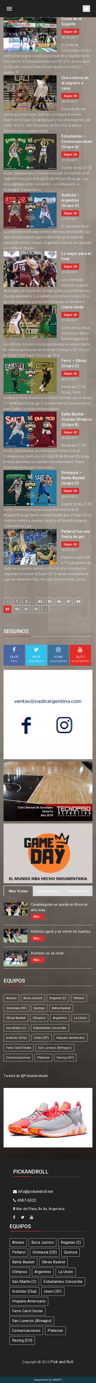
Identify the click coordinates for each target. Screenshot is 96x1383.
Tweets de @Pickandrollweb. (26, 1076)
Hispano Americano (70, 1037)
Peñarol (79, 998)
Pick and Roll (61, 1362)
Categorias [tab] (77, 891)
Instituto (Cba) (16, 1037)
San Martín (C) (16, 1028)
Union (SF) (41, 1037)
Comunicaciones (18, 1057)
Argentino (60, 1018)
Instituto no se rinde (47, 953)
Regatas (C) (57, 998)
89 (7, 609)
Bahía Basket (61, 1008)
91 (26, 609)
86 (59, 601)
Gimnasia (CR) (16, 1008)
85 (50, 601)
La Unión (80, 1018)
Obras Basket (16, 1018)
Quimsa (39, 1008)
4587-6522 (24, 1200)
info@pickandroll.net (33, 1191)
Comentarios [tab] (48, 891)
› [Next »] (45, 609)
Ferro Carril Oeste (18, 1047)
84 (40, 601)
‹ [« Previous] (7, 601)
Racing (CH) (65, 1057)
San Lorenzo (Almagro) (55, 1047)
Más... (38, 916)
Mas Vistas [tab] (18, 891)
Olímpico (39, 1018)
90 (17, 609)
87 (69, 601)
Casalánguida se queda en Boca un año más (59, 907)
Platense (43, 1057)
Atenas (11, 998)
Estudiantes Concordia (50, 1028)
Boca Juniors (33, 998)
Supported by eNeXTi (48, 1379)
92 (36, 609)
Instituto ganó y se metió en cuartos (61, 931)
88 (78, 601)
